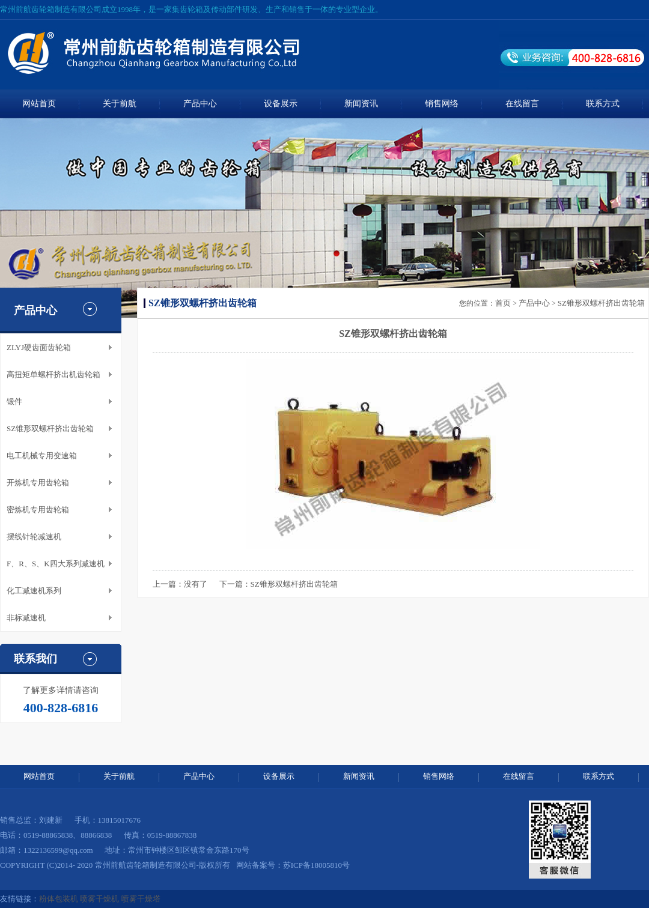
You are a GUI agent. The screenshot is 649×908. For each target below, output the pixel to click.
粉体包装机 (58, 898)
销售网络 (442, 103)
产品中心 (200, 103)
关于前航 (119, 103)
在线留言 (522, 103)
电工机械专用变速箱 (42, 455)
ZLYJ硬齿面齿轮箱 (39, 347)
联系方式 (603, 103)
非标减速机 (26, 617)
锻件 (14, 401)
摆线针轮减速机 (34, 536)
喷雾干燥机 (99, 898)
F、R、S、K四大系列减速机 (56, 563)
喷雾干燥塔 (140, 898)
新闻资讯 (361, 103)
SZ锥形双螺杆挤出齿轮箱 (50, 428)
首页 (503, 302)
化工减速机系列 (34, 590)
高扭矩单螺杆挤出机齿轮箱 (53, 374)
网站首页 (39, 103)
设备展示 (280, 103)
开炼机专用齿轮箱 (38, 482)
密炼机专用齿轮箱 (38, 509)
